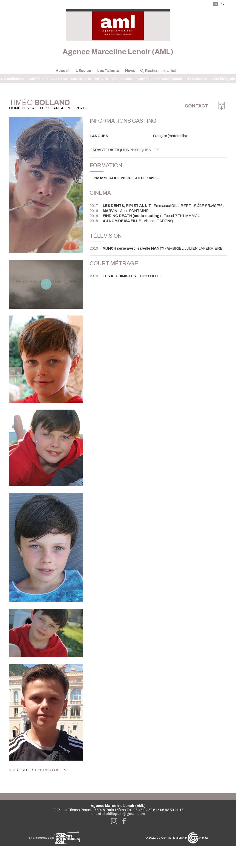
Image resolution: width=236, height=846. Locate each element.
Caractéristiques (124, 150)
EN (222, 4)
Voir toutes (38, 770)
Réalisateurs (122, 79)
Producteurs (196, 79)
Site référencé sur (54, 837)
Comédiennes (12, 79)
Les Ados (59, 79)
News (130, 71)
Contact (196, 105)
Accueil (62, 71)
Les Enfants (81, 79)
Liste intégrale (223, 79)
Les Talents (108, 71)
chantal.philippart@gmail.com (118, 814)
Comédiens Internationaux (159, 79)
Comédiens (38, 79)
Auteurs (101, 79)
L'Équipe (83, 71)
